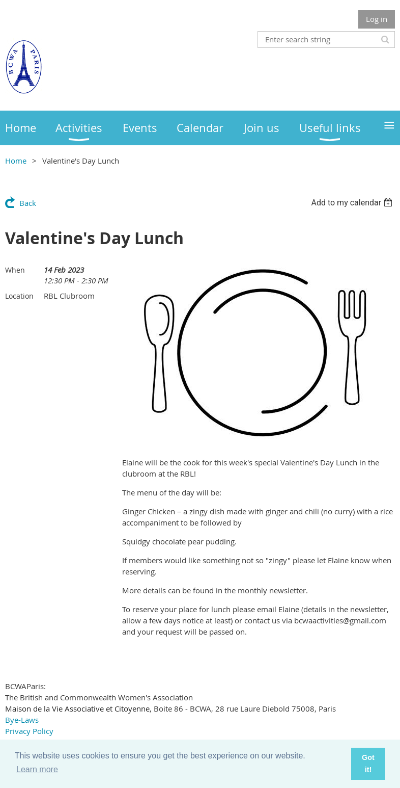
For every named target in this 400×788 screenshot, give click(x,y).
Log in (376, 19)
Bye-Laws (22, 720)
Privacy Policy (29, 731)
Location (19, 296)
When (15, 270)
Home (15, 160)
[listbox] (353, 202)
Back (27, 203)
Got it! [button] (368, 763)
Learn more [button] (37, 769)
